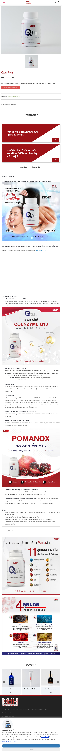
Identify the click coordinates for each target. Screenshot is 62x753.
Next (58, 682)
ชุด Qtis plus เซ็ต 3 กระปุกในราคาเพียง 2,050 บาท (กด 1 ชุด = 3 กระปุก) (22, 153)
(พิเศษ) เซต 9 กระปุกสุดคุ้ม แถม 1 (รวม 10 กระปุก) (22, 133)
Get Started (55, 139)
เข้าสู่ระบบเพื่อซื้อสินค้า (10, 88)
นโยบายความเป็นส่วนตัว (8, 742)
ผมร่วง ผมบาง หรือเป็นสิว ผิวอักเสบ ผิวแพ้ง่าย (39, 181)
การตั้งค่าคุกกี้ (45, 737)
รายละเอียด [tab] (23, 167)
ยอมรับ (31, 746)
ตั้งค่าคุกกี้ (31, 750)
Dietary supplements (14, 96)
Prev (4, 682)
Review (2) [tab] (36, 167)
